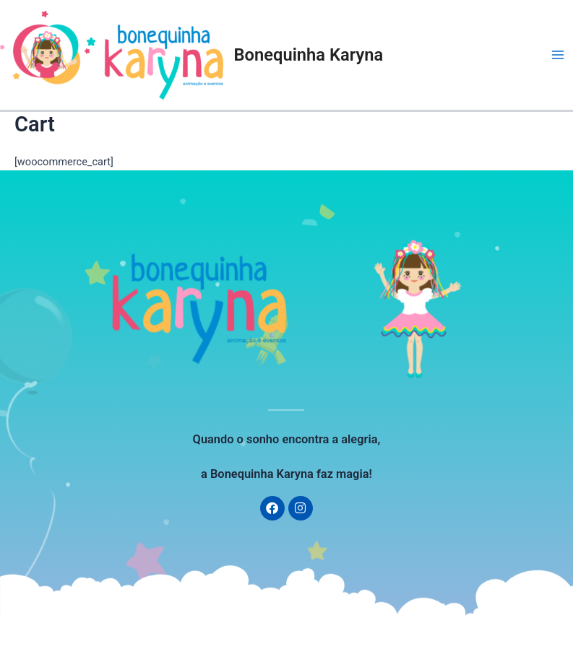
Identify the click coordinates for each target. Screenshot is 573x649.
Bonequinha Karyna (309, 55)
